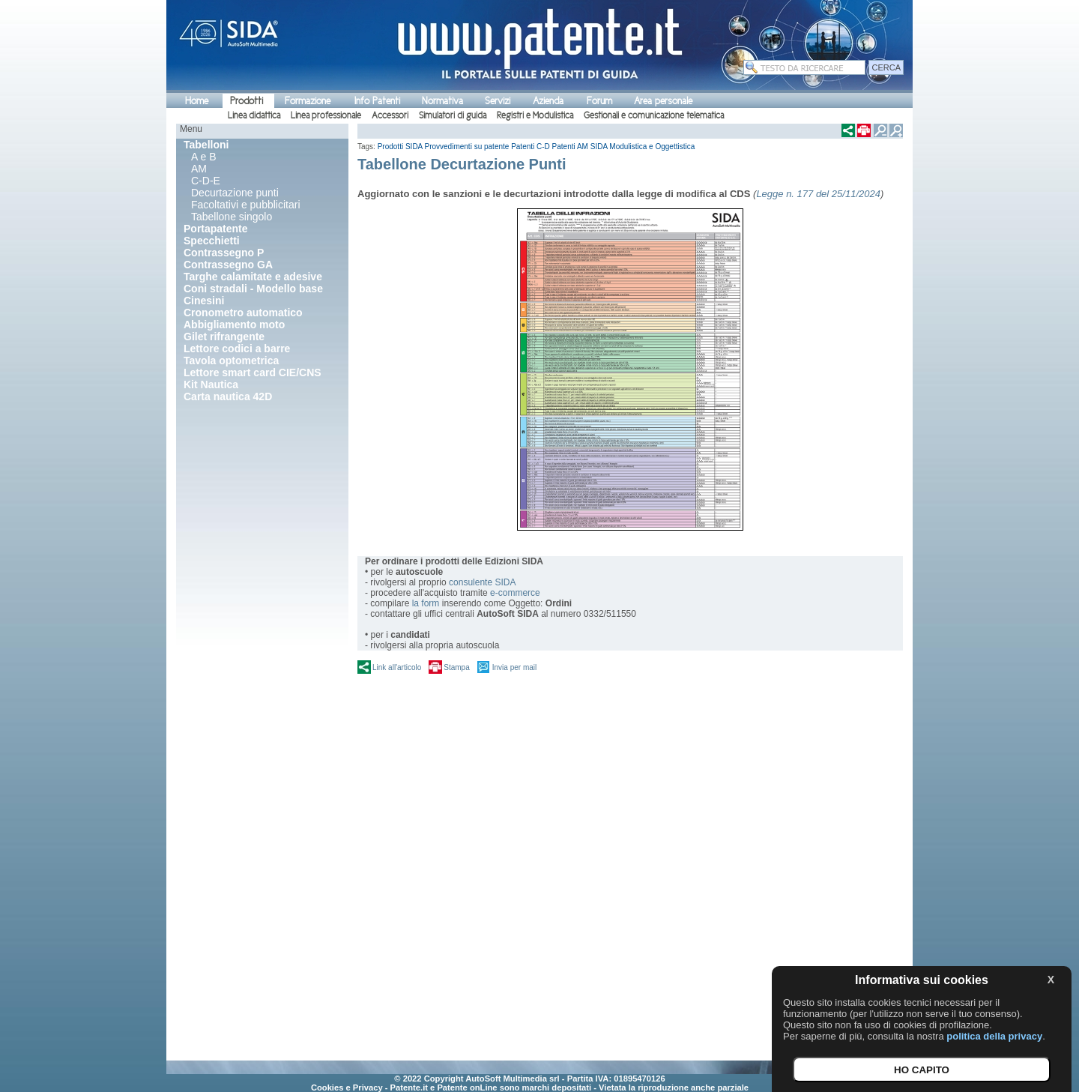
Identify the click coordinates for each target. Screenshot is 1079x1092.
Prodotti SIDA (400, 146)
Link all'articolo (396, 667)
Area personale (663, 100)
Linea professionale (326, 115)
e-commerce (515, 593)
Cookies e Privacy (347, 1087)
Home (196, 100)
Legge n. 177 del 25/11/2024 (818, 193)
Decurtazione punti (235, 193)
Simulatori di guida (452, 115)
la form (426, 603)
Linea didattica (254, 115)
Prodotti (246, 100)
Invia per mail (514, 667)
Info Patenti (377, 100)
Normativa (442, 100)
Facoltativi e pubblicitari (245, 205)
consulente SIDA (482, 582)
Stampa (456, 667)
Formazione (307, 100)
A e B (203, 157)
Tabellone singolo (231, 217)
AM (199, 169)
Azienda (548, 100)
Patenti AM (570, 146)
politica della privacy (994, 1036)
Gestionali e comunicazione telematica (654, 115)
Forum (599, 100)
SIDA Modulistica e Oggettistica (642, 146)
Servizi (497, 100)
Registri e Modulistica (535, 115)
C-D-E (205, 181)
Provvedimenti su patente (467, 146)
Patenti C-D (530, 146)
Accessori (390, 115)
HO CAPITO (921, 1070)
